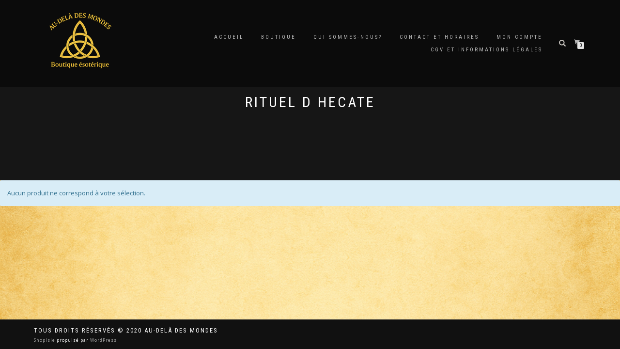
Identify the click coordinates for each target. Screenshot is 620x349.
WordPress (103, 340)
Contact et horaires (439, 37)
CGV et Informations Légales (486, 50)
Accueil (229, 37)
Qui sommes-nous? (347, 37)
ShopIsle (45, 340)
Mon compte (519, 37)
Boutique (278, 37)
